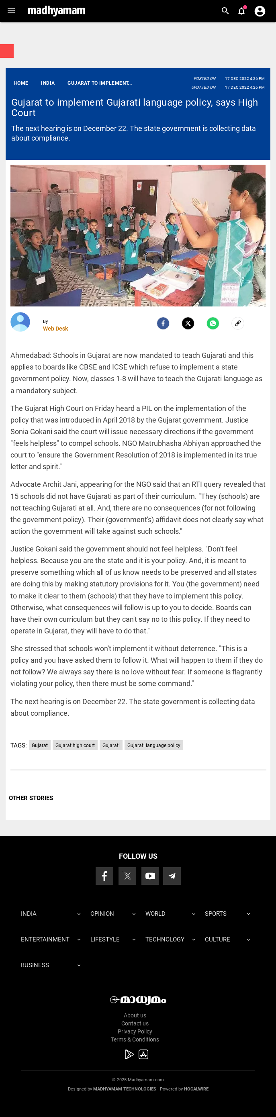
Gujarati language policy (153, 745)
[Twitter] (188, 323)
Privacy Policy (135, 1031)
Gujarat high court (75, 745)
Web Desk (55, 328)
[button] (11, 11)
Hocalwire (196, 1089)
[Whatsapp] (212, 323)
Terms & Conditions (135, 1039)
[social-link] (237, 323)
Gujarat (40, 745)
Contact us (135, 1023)
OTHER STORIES (31, 798)
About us (135, 1015)
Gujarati (111, 745)
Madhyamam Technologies (124, 1089)
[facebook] (163, 323)
